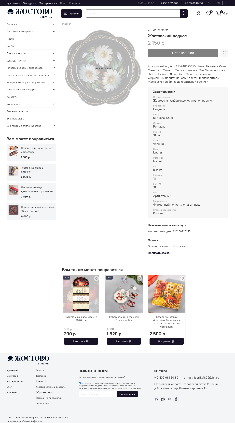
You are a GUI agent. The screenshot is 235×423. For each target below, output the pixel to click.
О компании (42, 403)
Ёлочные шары (15, 118)
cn (209, 3)
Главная (66, 23)
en (218, 3)
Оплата (40, 370)
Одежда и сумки (16, 60)
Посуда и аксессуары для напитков (28, 75)
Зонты (10, 45)
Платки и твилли (16, 53)
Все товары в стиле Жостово (24, 125)
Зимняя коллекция (18, 111)
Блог (63, 3)
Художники (13, 3)
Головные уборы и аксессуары (25, 67)
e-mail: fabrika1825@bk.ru (201, 377)
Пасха (10, 38)
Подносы (12, 24)
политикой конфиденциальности (94, 388)
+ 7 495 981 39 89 (166, 377)
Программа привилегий (49, 397)
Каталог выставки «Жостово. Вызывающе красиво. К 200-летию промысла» (167, 321)
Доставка (41, 375)
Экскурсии (29, 3)
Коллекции (13, 104)
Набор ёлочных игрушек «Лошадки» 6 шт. (123, 318)
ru (226, 3)
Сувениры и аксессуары (21, 89)
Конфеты (12, 96)
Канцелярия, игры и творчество (26, 82)
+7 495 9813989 (168, 3)
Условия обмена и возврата (51, 386)
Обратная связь (44, 392)
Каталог (71, 13)
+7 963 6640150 (193, 3)
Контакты (74, 3)
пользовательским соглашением (126, 388)
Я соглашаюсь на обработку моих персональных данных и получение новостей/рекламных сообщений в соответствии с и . (110, 385)
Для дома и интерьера (20, 31)
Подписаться (127, 394)
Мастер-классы (48, 3)
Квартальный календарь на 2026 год (81, 318)
